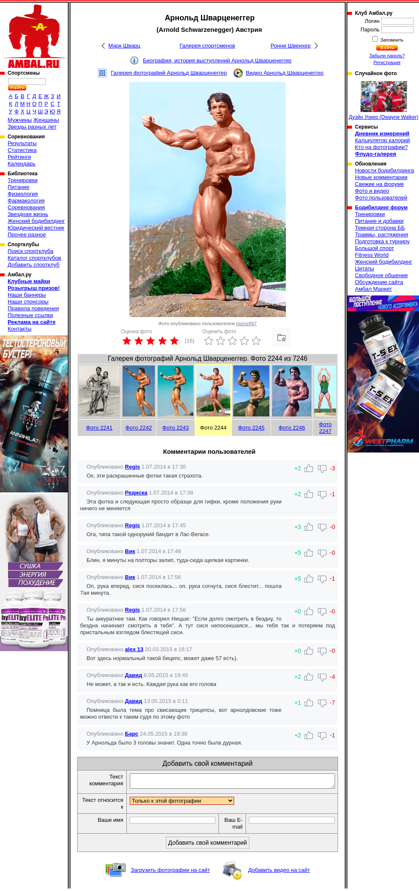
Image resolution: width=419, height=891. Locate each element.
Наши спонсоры (28, 301)
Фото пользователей (381, 197)
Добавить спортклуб (33, 264)
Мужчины (20, 120)
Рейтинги (19, 157)
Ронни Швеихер (291, 45)
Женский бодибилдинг (36, 221)
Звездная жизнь (28, 214)
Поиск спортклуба (30, 251)
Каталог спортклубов (34, 258)
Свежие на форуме (379, 184)
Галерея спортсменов (207, 45)
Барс (132, 734)
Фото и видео (372, 191)
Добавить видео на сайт (279, 872)
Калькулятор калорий (382, 140)
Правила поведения (33, 308)
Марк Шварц (124, 45)
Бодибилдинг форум (381, 208)
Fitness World (371, 255)
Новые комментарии (381, 177)
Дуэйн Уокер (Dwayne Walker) (383, 100)
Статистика (22, 150)
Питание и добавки (379, 221)
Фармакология (26, 200)
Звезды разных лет (32, 127)
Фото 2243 (175, 427)
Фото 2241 (99, 427)
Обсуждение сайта (379, 282)
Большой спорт (374, 248)
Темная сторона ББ (380, 228)
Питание (18, 187)
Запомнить (391, 39)
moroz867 (246, 323)
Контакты (19, 329)
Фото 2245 (251, 427)
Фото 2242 (139, 427)
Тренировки (22, 180)
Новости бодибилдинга (384, 170)
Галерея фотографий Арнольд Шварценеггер (169, 73)
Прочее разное (27, 234)
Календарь (22, 163)
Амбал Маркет (373, 289)
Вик (130, 551)
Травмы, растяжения (381, 234)
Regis (132, 467)
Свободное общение (381, 275)
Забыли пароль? (387, 55)
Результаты (22, 143)
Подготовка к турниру (382, 241)
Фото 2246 (292, 427)
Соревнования (26, 207)
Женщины (46, 120)
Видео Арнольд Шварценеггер (285, 73)
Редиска (136, 492)
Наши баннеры (27, 295)
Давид (133, 675)
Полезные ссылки (30, 315)
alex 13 (134, 649)
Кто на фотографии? (381, 147)
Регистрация (387, 62)
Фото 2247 (325, 427)
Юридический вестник (36, 228)
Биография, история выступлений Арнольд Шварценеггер (217, 60)
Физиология (23, 194)
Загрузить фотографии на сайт (170, 872)
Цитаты (364, 268)
